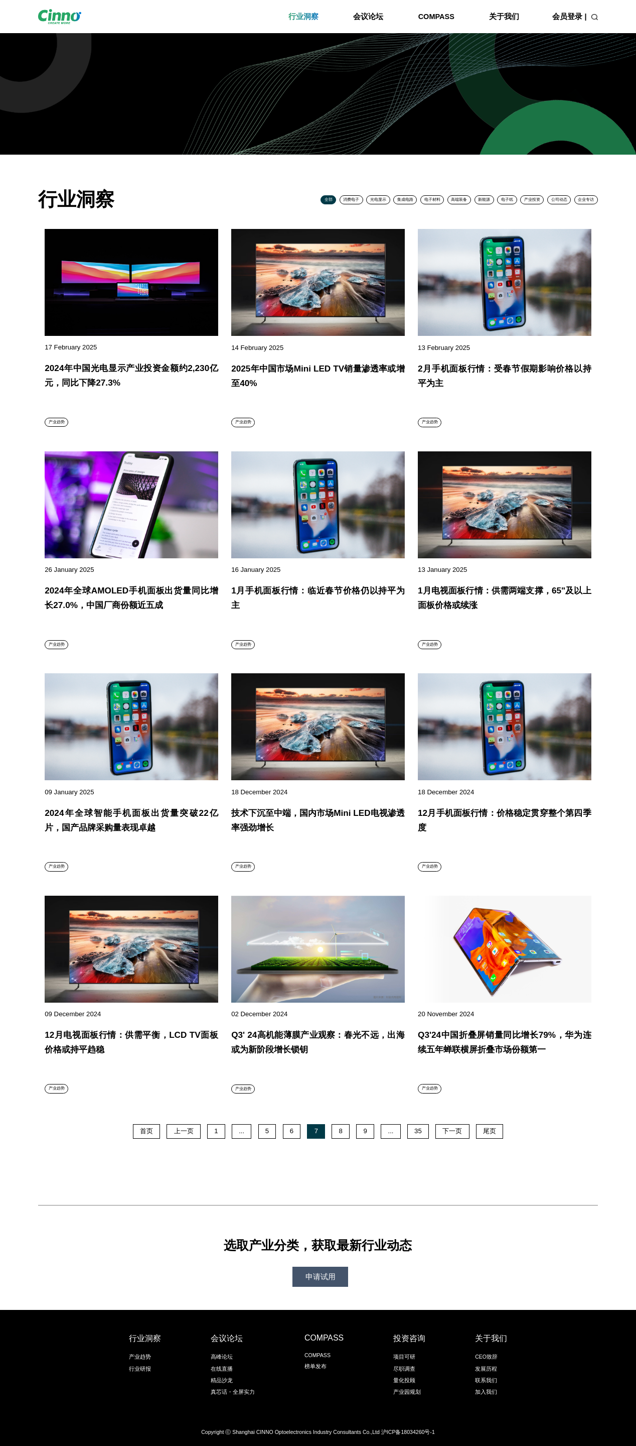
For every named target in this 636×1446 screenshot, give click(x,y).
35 (418, 1131)
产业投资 (532, 199)
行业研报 (140, 1369)
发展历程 (486, 1369)
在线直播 (222, 1369)
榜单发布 (315, 1366)
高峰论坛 (222, 1357)
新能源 (484, 199)
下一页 (452, 1131)
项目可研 (404, 1357)
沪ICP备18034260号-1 (408, 1432)
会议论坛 (368, 17)
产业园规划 (407, 1392)
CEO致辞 (486, 1357)
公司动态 (559, 199)
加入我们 (486, 1392)
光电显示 (378, 199)
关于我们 (504, 17)
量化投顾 (404, 1380)
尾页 (489, 1131)
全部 (329, 199)
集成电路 (405, 199)
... (241, 1131)
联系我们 (486, 1380)
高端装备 (459, 199)
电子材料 (432, 199)
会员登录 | (569, 17)
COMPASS (436, 17)
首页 (146, 1131)
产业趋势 (140, 1357)
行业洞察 (303, 17)
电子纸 (507, 199)
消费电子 (351, 199)
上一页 (184, 1131)
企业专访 (586, 199)
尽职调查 (404, 1369)
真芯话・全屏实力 (233, 1392)
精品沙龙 (222, 1380)
